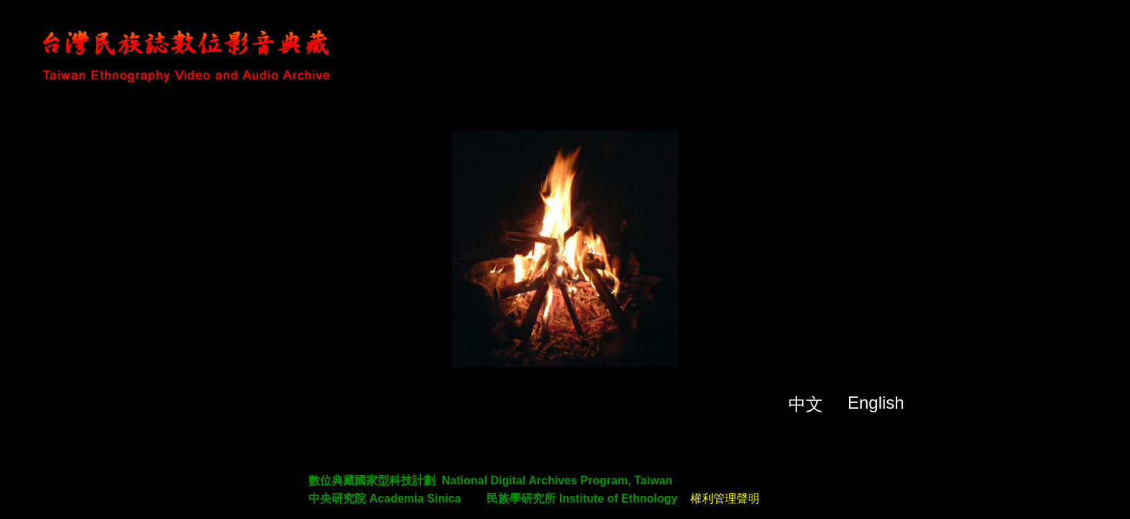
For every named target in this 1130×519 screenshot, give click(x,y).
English (876, 402)
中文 (805, 404)
